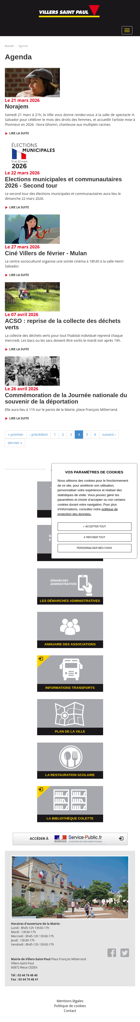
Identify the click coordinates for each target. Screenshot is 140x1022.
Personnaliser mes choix (94, 548)
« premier (15, 434)
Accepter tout (94, 526)
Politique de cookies (70, 1005)
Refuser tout (94, 537)
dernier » (15, 442)
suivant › (109, 434)
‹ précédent (39, 434)
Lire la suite (19, 133)
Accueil (9, 46)
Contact (70, 1010)
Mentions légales (70, 1001)
